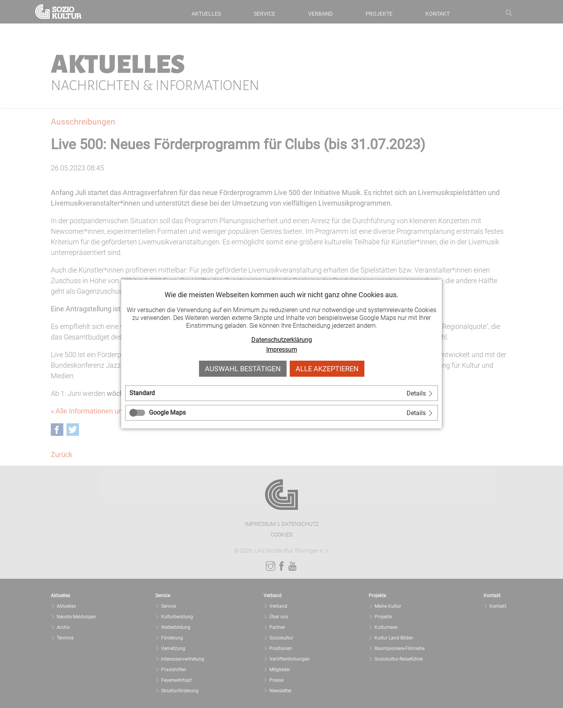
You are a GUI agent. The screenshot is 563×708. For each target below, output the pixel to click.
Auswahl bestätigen (243, 369)
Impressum (281, 349)
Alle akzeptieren (327, 369)
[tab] (281, 393)
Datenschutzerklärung (281, 339)
